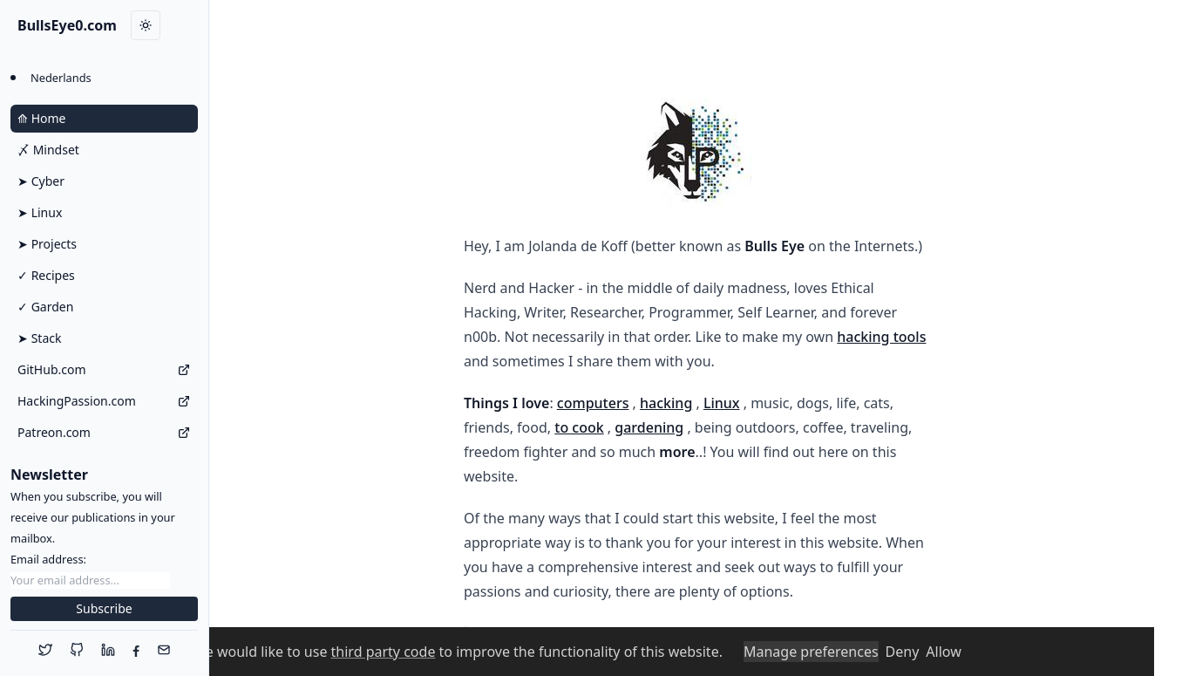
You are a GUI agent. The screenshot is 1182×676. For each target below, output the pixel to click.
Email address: (48, 559)
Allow (943, 651)
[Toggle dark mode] (145, 25)
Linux (721, 403)
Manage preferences (811, 651)
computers (593, 403)
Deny (903, 651)
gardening (649, 427)
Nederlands (61, 77)
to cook (578, 427)
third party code (383, 651)
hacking (666, 403)
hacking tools (881, 336)
